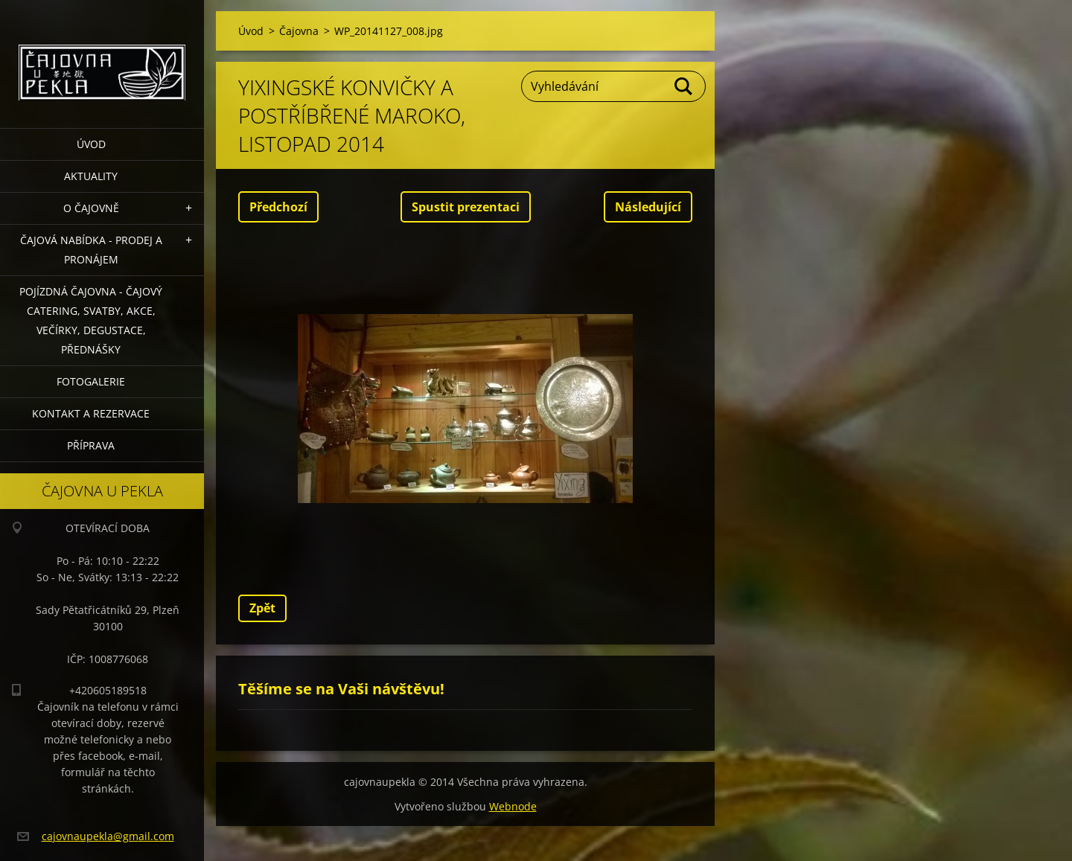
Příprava (91, 445)
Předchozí (278, 207)
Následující (648, 207)
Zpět (262, 608)
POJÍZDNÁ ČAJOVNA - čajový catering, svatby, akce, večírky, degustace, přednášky (90, 320)
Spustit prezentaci (466, 207)
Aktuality (91, 176)
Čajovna (299, 31)
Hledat (684, 86)
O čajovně (91, 208)
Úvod (91, 144)
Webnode (513, 806)
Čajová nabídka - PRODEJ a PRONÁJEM (91, 249)
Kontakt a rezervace (91, 413)
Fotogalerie (91, 381)
